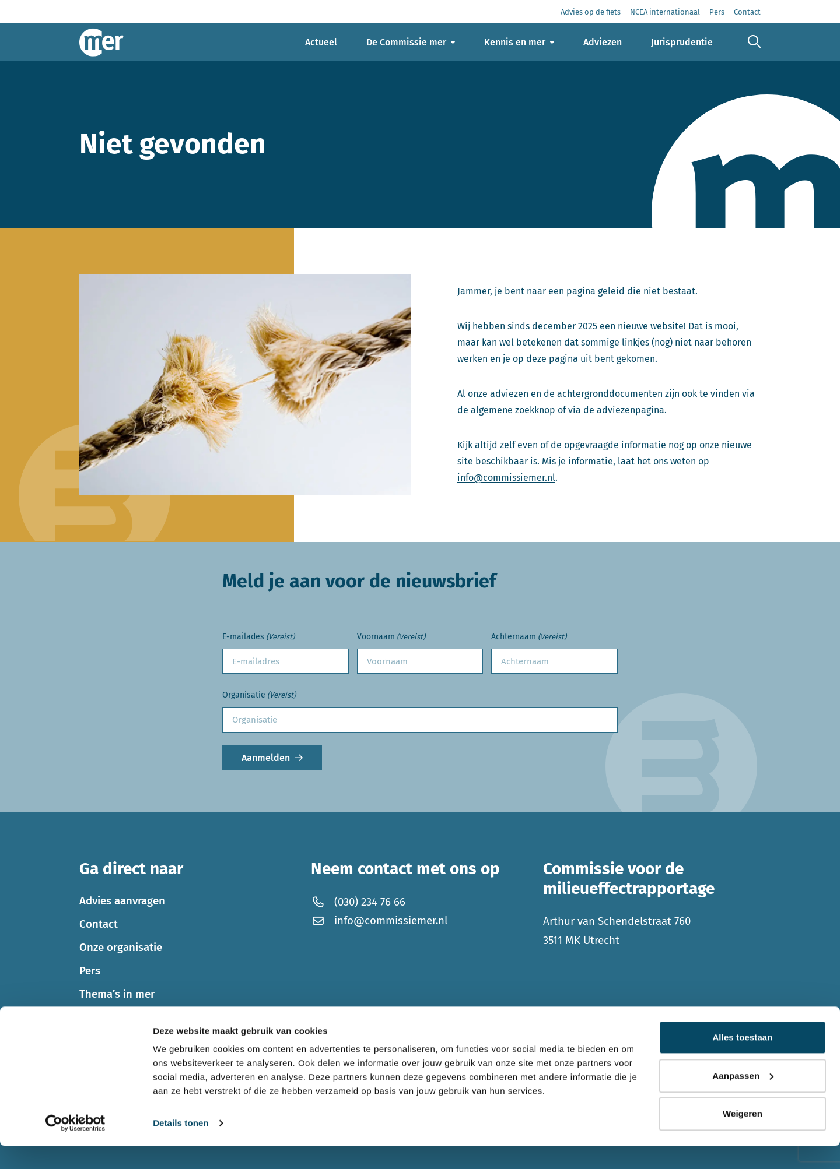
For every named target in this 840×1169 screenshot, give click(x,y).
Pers (89, 970)
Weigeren (742, 1137)
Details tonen (180, 1146)
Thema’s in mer (117, 994)
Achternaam (528, 637)
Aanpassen (743, 1098)
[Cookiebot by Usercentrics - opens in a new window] (75, 1146)
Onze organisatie (120, 947)
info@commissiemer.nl (506, 477)
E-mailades (258, 637)
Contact (98, 924)
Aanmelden (266, 757)
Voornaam (391, 637)
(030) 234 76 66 (358, 902)
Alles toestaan (742, 1060)
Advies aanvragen (122, 901)
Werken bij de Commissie (141, 1017)
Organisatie (259, 695)
